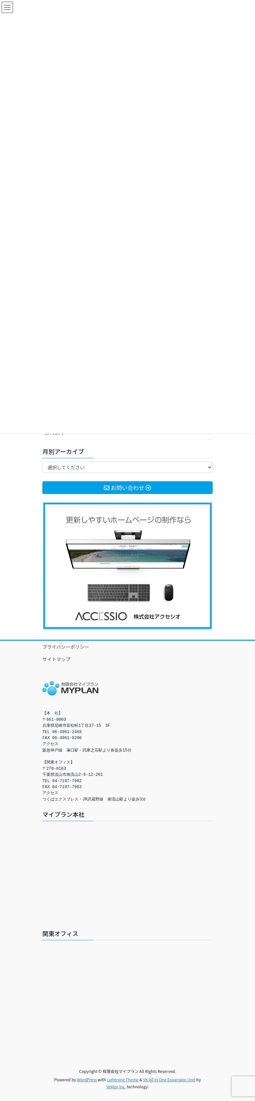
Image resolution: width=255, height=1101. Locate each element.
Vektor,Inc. (116, 1086)
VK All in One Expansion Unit (169, 1079)
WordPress (87, 1079)
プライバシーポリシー (65, 646)
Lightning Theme (123, 1079)
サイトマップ (56, 659)
